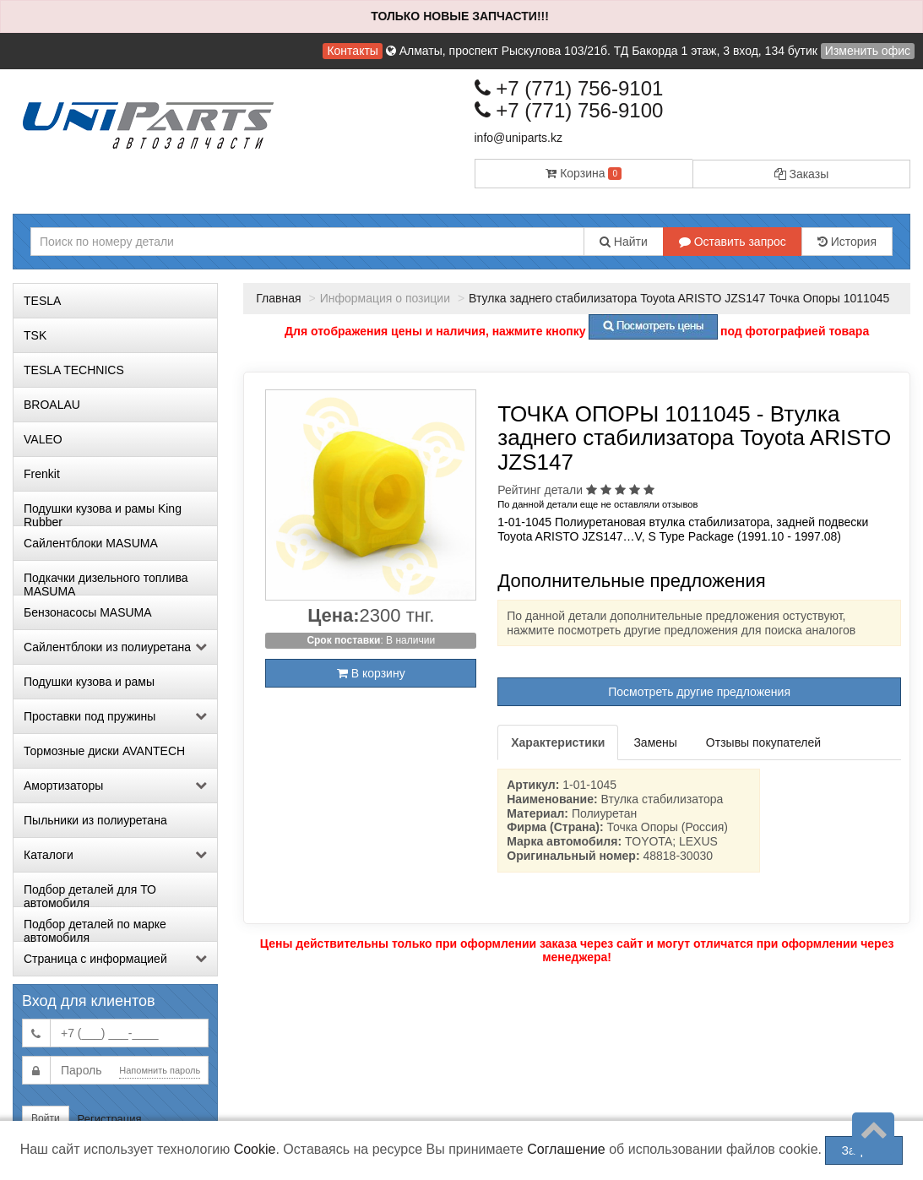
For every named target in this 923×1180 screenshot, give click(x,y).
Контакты (352, 50)
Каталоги (115, 855)
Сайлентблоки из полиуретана (115, 647)
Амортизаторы (115, 785)
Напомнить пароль (159, 1070)
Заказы (801, 174)
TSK (35, 335)
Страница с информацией (115, 958)
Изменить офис (867, 50)
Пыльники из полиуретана (95, 820)
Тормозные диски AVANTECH (104, 751)
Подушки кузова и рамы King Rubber (103, 513)
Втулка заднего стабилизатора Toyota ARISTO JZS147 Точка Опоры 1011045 (679, 298)
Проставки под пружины (115, 716)
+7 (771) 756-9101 (569, 88)
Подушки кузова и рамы (89, 681)
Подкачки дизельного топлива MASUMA (105, 583)
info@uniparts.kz (518, 137)
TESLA (42, 300)
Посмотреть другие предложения (699, 692)
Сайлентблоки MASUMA (91, 543)
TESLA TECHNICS (74, 370)
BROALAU (52, 404)
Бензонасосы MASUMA (88, 612)
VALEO (43, 439)
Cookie (255, 1149)
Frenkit (42, 474)
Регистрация (110, 1118)
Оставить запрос (732, 241)
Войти (45, 1118)
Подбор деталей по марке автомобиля (95, 929)
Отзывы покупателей (763, 742)
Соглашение (566, 1149)
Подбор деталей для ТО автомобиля (90, 894)
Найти (624, 241)
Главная (278, 298)
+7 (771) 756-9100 (569, 110)
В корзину (371, 673)
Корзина (584, 173)
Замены (654, 742)
